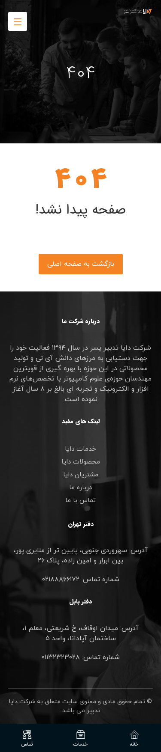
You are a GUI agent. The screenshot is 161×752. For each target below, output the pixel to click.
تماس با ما (80, 500)
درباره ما (80, 487)
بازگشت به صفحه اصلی (80, 264)
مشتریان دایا (80, 474)
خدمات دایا (80, 449)
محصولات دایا (80, 462)
